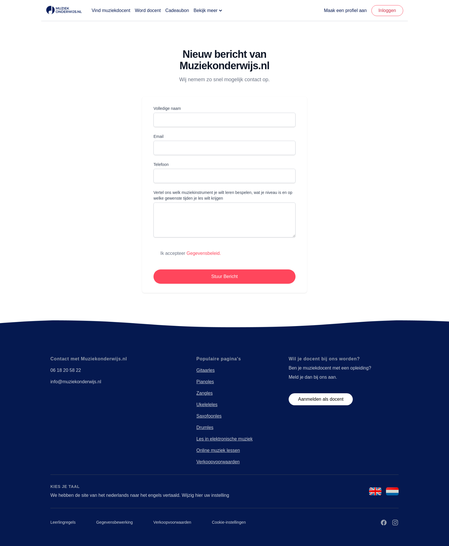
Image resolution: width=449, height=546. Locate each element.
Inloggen (387, 10)
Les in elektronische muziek (224, 438)
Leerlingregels (63, 522)
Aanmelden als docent (320, 399)
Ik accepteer (190, 253)
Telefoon (161, 164)
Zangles (204, 393)
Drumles (205, 427)
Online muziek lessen (218, 450)
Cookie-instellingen (229, 522)
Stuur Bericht (224, 276)
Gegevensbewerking (114, 522)
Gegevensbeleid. (204, 253)
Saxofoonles (209, 416)
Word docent (148, 10)
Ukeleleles (207, 404)
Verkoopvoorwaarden (218, 461)
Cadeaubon (177, 10)
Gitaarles (205, 370)
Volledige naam (167, 108)
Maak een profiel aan (345, 10)
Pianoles (205, 381)
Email (158, 136)
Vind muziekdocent (111, 10)
